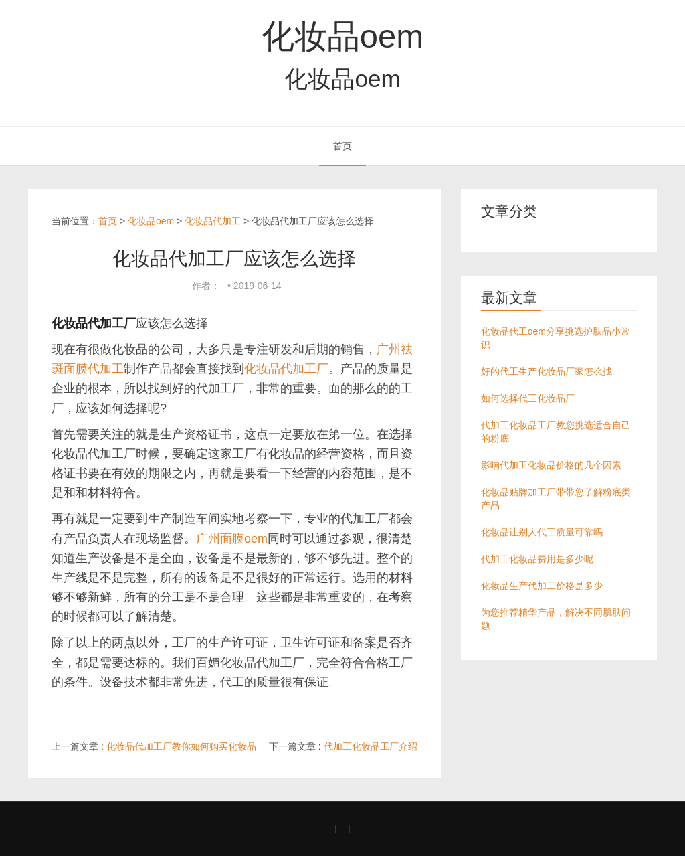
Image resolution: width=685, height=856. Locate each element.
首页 (342, 146)
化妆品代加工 (213, 221)
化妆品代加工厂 (286, 368)
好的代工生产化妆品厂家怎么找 (546, 371)
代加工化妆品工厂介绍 (370, 746)
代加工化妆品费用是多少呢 (537, 558)
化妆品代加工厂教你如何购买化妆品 (181, 746)
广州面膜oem (232, 538)
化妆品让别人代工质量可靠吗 (542, 532)
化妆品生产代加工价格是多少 (542, 585)
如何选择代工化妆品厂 (528, 398)
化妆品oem (342, 36)
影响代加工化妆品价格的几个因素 (551, 465)
